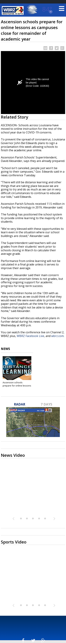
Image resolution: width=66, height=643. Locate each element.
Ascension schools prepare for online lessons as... (17, 385)
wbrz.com (57, 336)
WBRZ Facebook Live (30, 336)
